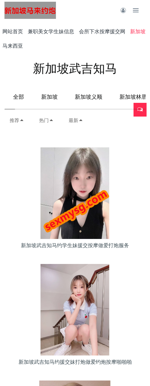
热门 (46, 120)
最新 (76, 120)
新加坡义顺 (88, 97)
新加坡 (49, 97)
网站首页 (12, 31)
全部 (18, 97)
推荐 (17, 120)
